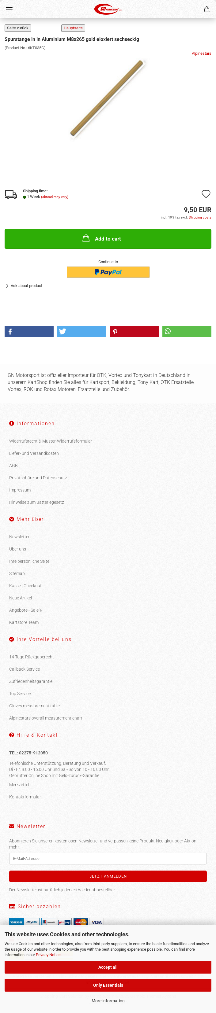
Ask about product (26, 285)
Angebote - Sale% (25, 610)
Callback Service (24, 669)
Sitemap (17, 573)
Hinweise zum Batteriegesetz (36, 502)
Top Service (20, 693)
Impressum (20, 490)
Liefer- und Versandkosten (34, 453)
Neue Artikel (20, 597)
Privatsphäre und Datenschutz (38, 477)
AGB (13, 465)
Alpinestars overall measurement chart (45, 718)
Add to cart (101, 238)
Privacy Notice (48, 954)
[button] (29, 331)
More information (108, 1000)
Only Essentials (108, 985)
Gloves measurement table (34, 705)
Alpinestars (201, 53)
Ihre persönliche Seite (29, 561)
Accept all (108, 967)
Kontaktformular (25, 796)
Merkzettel (19, 784)
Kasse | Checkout (25, 585)
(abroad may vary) (54, 197)
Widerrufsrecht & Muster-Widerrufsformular (50, 441)
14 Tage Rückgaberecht (31, 656)
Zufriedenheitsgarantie (30, 681)
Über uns (17, 549)
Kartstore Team (24, 622)
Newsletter (19, 536)
